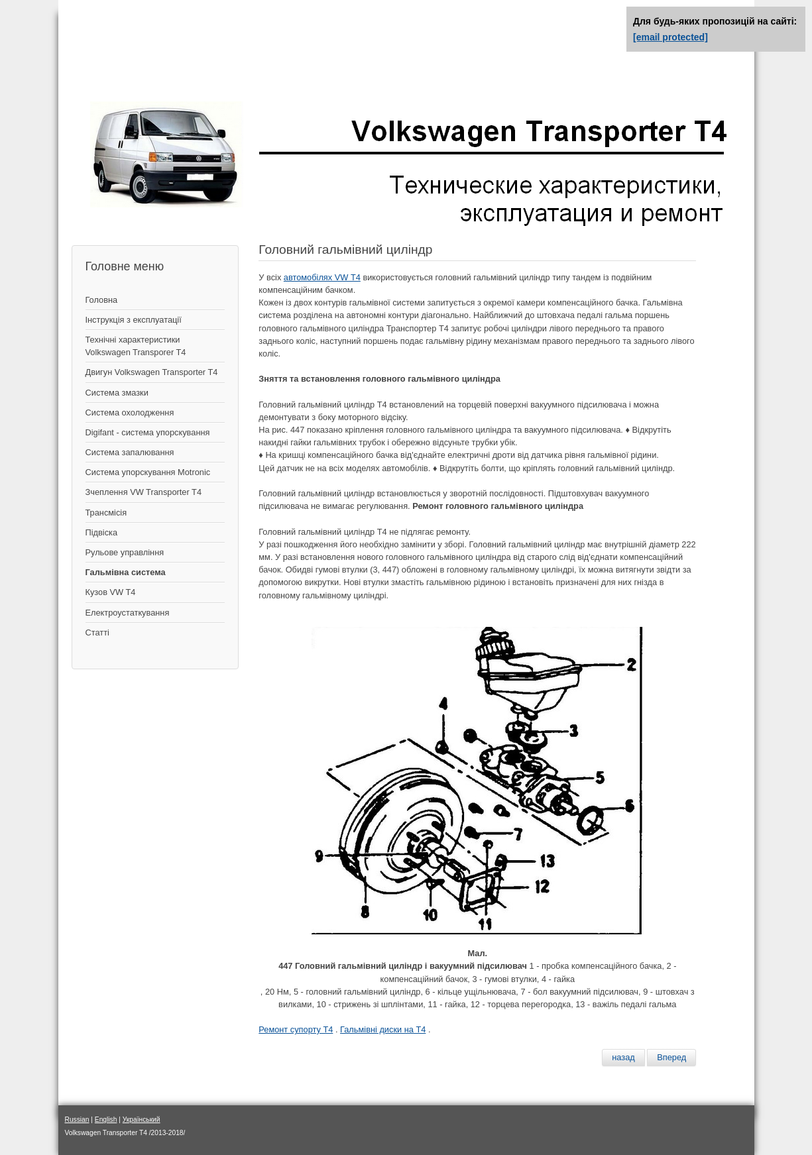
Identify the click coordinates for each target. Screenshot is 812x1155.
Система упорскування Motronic (148, 472)
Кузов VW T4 (111, 592)
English (106, 1119)
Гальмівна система (126, 572)
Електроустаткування (128, 613)
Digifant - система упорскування (148, 432)
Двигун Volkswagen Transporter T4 (152, 372)
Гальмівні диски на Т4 (383, 1029)
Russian (77, 1119)
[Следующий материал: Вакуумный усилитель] (671, 1057)
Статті (97, 632)
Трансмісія (106, 513)
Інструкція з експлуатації (134, 320)
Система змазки (117, 393)
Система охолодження (130, 412)
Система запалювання (130, 452)
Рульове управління (125, 552)
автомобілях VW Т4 (322, 277)
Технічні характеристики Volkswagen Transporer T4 (136, 346)
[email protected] (670, 37)
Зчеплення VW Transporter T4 (144, 492)
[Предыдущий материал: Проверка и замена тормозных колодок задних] (623, 1057)
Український (141, 1119)
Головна (102, 300)
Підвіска (102, 532)
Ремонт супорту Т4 (296, 1029)
